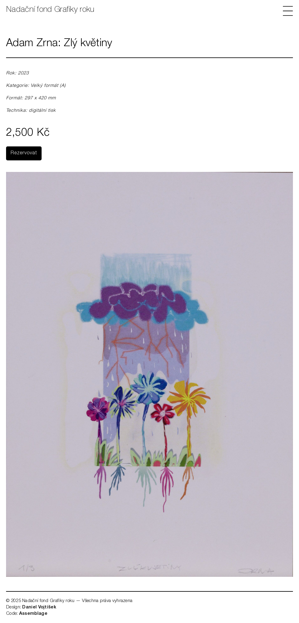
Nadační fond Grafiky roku (50, 10)
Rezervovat (24, 153)
